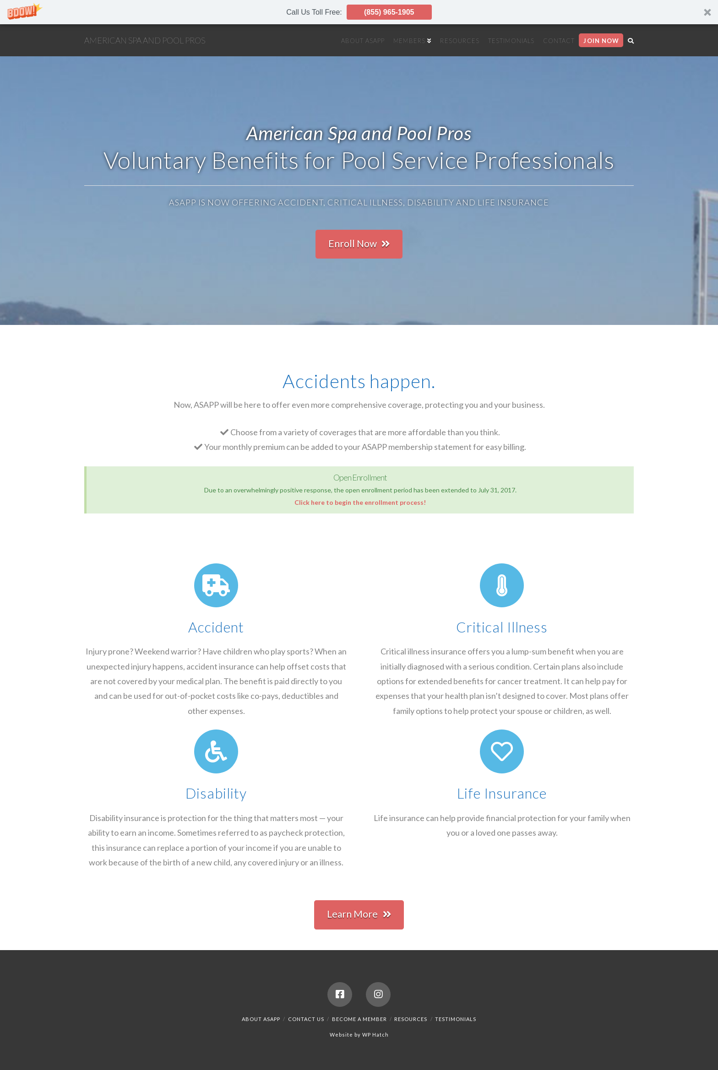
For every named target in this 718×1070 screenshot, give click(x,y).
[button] (359, 12)
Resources (410, 1019)
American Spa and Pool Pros (144, 40)
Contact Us (306, 1019)
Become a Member (359, 1019)
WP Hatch (375, 1035)
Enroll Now (359, 244)
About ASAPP (261, 1019)
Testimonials (455, 1019)
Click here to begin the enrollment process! (360, 502)
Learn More (359, 914)
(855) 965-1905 (389, 12)
